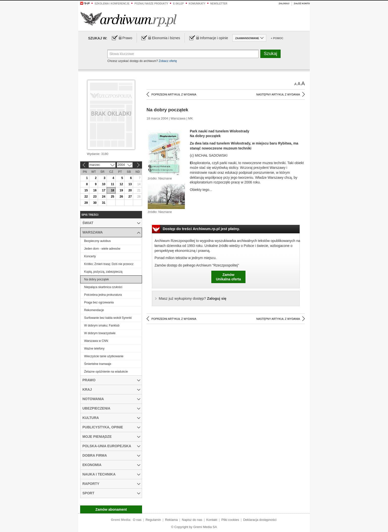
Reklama (171, 520)
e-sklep (178, 3)
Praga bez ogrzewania (99, 302)
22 (86, 196)
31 (103, 203)
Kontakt (211, 520)
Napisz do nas (192, 520)
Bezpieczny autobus (97, 241)
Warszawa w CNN (96, 341)
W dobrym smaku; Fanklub (102, 325)
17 (103, 190)
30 (95, 203)
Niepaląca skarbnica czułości (103, 287)
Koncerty (90, 256)
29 (86, 203)
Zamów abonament (111, 509)
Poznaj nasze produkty (151, 3)
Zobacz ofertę (168, 61)
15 (86, 190)
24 (103, 196)
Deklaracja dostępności (259, 520)
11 (112, 184)
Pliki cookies (230, 520)
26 (121, 196)
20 (130, 190)
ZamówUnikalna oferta (228, 277)
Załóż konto (302, 3)
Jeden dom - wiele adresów (102, 248)
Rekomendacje (94, 310)
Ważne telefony (94, 348)
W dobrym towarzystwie (100, 333)
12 (121, 184)
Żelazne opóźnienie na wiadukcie (106, 371)
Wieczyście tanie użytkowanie (103, 356)
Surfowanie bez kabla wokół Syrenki (108, 318)
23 (95, 196)
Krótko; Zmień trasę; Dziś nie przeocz (108, 264)
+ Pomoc (277, 38)
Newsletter (218, 3)
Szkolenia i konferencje (112, 3)
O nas (137, 520)
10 (103, 184)
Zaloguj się (192, 298)
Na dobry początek (96, 279)
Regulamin (153, 520)
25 (112, 196)
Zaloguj (284, 3)
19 (121, 190)
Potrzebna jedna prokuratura (103, 294)
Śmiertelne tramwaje (97, 364)
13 (130, 184)
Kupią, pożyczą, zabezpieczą (103, 271)
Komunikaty (197, 3)
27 (130, 196)
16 (95, 190)
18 (112, 190)
